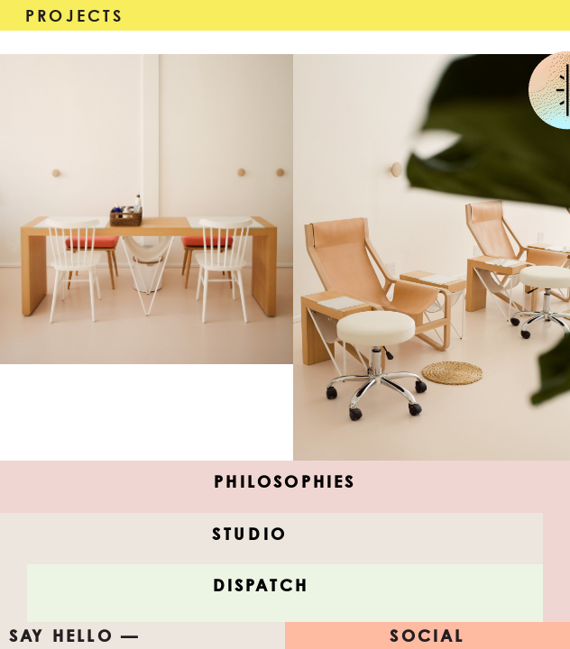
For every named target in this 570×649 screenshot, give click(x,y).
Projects (74, 15)
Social (427, 635)
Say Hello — (74, 635)
